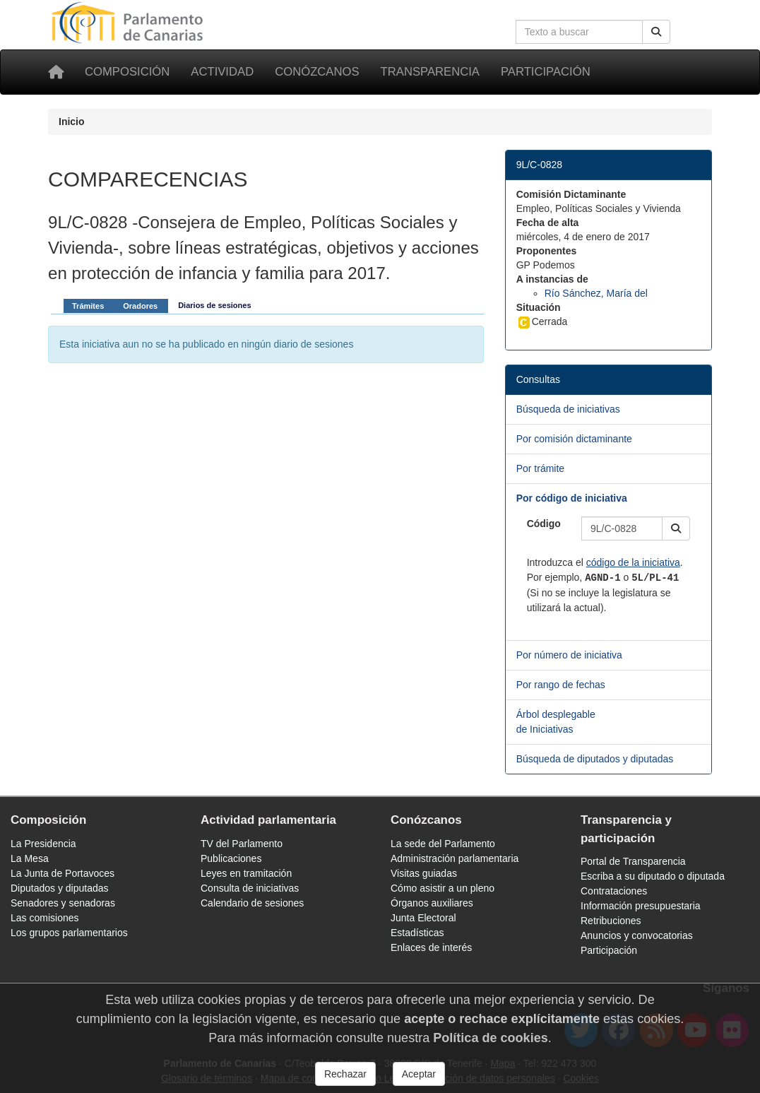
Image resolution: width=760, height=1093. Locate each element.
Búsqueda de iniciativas (568, 409)
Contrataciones (614, 891)
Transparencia (430, 71)
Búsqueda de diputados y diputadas (595, 758)
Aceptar (419, 1074)
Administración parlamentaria (454, 858)
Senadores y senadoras (63, 903)
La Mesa (30, 858)
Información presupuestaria (641, 905)
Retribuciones (611, 920)
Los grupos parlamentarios (69, 932)
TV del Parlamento (242, 843)
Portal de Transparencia (633, 861)
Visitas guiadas (424, 873)
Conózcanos (317, 71)
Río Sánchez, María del (596, 293)
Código (544, 523)
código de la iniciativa (633, 562)
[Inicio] (55, 72)
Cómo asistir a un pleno (442, 888)
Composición (127, 71)
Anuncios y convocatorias (637, 935)
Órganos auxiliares (432, 903)
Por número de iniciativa (569, 655)
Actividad (222, 71)
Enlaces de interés (431, 947)
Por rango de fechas (560, 684)
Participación (545, 71)
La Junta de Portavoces (62, 873)
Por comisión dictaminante (574, 438)
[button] (676, 528)
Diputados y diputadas (60, 888)
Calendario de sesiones (252, 903)
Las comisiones (45, 917)
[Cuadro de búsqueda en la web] (579, 32)
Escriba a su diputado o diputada (653, 876)
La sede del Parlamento (443, 843)
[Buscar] (656, 32)
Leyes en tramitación (246, 873)
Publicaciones (231, 858)
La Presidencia (43, 843)
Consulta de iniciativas (250, 888)
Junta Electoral (423, 917)
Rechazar (345, 1074)
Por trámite (540, 468)
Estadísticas (417, 932)
